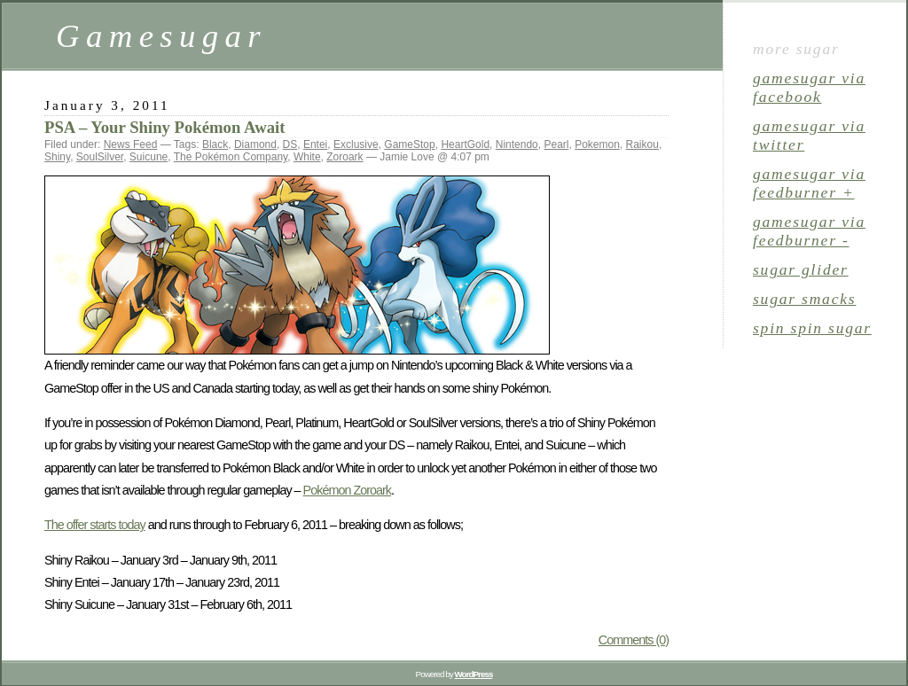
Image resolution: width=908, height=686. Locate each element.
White (307, 157)
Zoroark (344, 157)
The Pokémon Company (231, 157)
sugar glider (801, 269)
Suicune (148, 157)
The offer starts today (94, 525)
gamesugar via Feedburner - (809, 231)
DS (290, 144)
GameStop (409, 144)
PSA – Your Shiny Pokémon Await (164, 127)
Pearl (556, 144)
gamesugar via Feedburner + (809, 183)
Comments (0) (634, 640)
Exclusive (356, 144)
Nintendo (517, 144)
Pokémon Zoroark (347, 490)
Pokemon (597, 144)
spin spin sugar (812, 328)
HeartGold (465, 144)
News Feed (131, 144)
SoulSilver (99, 157)
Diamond (255, 144)
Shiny (57, 157)
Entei (315, 144)
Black (215, 144)
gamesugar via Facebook (809, 87)
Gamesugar (161, 36)
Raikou (642, 144)
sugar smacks (804, 299)
